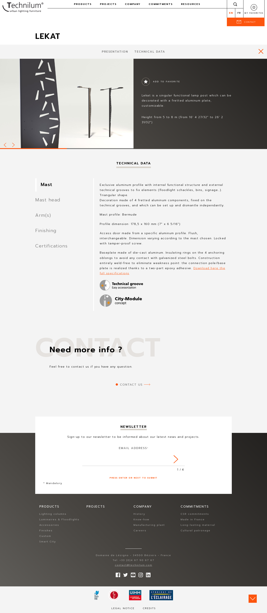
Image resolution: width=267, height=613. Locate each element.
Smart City (47, 541)
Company (132, 4)
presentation (115, 52)
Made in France (193, 519)
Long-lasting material (198, 525)
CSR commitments (195, 514)
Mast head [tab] (47, 199)
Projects (108, 4)
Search (235, 4)
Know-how (141, 519)
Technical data (149, 52)
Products (83, 4)
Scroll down (253, 599)
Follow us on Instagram (139, 574)
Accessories (49, 525)
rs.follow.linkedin (147, 574)
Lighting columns (53, 514)
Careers (140, 530)
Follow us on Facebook (117, 574)
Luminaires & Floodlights (59, 519)
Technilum (22, 7)
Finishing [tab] (46, 230)
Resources (190, 4)
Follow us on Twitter (124, 574)
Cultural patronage (195, 530)
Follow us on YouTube (132, 574)
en (231, 13)
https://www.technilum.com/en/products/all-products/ (261, 51)
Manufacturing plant (149, 525)
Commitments (161, 4)
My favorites (253, 13)
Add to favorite (166, 81)
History (139, 514)
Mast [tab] (47, 184)
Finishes (46, 530)
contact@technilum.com (133, 565)
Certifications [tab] (51, 246)
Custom (45, 536)
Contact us (131, 385)
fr (239, 13)
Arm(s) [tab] (43, 215)
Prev (5, 144)
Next (13, 144)
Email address (133, 448)
